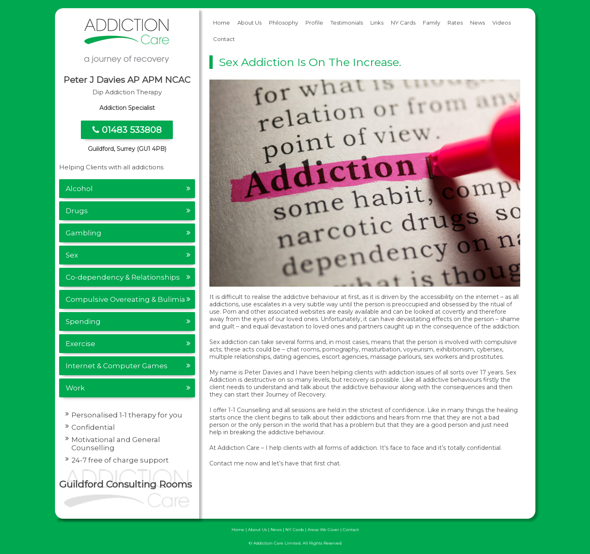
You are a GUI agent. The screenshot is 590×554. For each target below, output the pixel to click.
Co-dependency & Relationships (123, 277)
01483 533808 (127, 130)
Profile (314, 22)
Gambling (83, 233)
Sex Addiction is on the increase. (310, 62)
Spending (83, 321)
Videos (501, 22)
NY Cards (403, 22)
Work (75, 388)
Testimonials (347, 22)
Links (376, 22)
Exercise (80, 344)
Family (431, 22)
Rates (455, 22)
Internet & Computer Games (117, 366)
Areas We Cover (323, 529)
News (477, 22)
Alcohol (79, 189)
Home (221, 22)
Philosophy (283, 22)
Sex (72, 255)
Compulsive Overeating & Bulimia (125, 299)
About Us (249, 22)
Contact (224, 39)
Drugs (77, 211)
